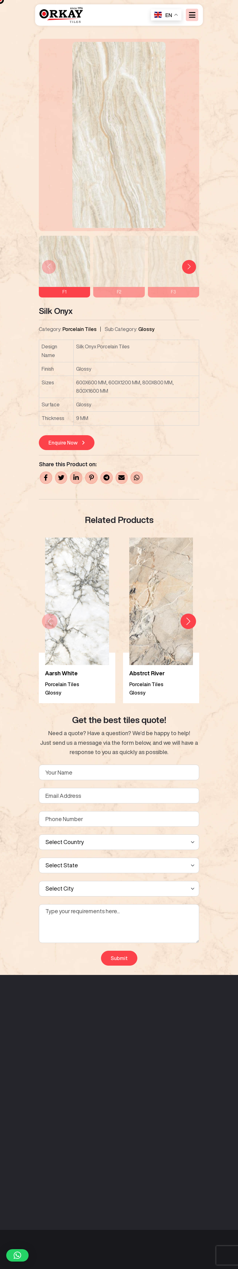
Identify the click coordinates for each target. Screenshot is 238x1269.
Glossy (146, 329)
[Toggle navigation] (192, 16)
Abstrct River (147, 673)
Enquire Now (66, 442)
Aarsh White (61, 673)
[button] (189, 267)
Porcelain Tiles (79, 329)
